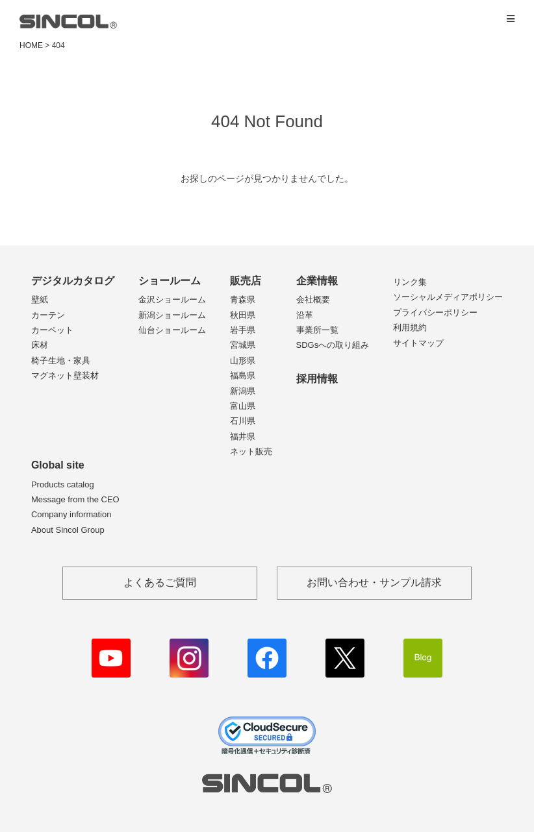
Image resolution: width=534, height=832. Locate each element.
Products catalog (62, 484)
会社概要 (313, 299)
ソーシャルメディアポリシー (448, 297)
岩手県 (242, 330)
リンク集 (410, 282)
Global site (57, 465)
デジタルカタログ (72, 280)
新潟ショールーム (172, 315)
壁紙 (39, 299)
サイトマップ (418, 343)
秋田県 (242, 315)
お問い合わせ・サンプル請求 (374, 582)
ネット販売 (251, 451)
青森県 (242, 299)
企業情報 (317, 280)
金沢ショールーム (172, 299)
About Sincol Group (68, 530)
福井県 (242, 436)
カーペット (52, 330)
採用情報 (317, 378)
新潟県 (242, 391)
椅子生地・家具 (60, 360)
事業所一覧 (317, 330)
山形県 (242, 360)
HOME (31, 45)
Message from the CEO (75, 499)
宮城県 (242, 345)
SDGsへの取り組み (333, 345)
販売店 (245, 280)
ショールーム (169, 280)
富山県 (242, 406)
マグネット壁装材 (65, 375)
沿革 (304, 315)
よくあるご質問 (159, 582)
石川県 (242, 421)
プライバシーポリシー (435, 312)
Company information (71, 514)
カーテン (48, 315)
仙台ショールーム (172, 330)
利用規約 (410, 327)
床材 (39, 345)
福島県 (242, 375)
